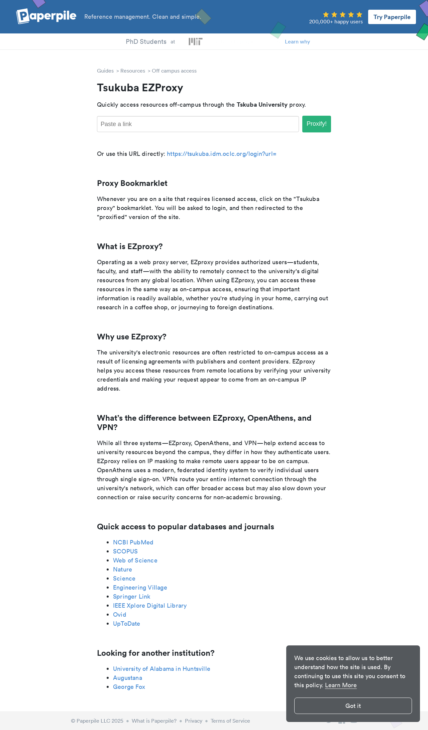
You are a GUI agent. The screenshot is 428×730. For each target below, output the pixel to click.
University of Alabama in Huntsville (161, 668)
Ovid (119, 614)
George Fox (129, 687)
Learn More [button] (341, 685)
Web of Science (135, 560)
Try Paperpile (392, 17)
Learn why (297, 41)
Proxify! (317, 123)
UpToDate (126, 623)
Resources (132, 70)
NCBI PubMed (133, 542)
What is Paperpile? (154, 720)
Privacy (193, 720)
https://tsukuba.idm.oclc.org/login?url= (222, 154)
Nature (122, 569)
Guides (105, 70)
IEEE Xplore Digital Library (150, 605)
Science (124, 578)
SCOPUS (125, 551)
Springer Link (131, 596)
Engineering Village (140, 587)
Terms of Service (230, 720)
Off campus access (174, 70)
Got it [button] (353, 706)
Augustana (127, 678)
